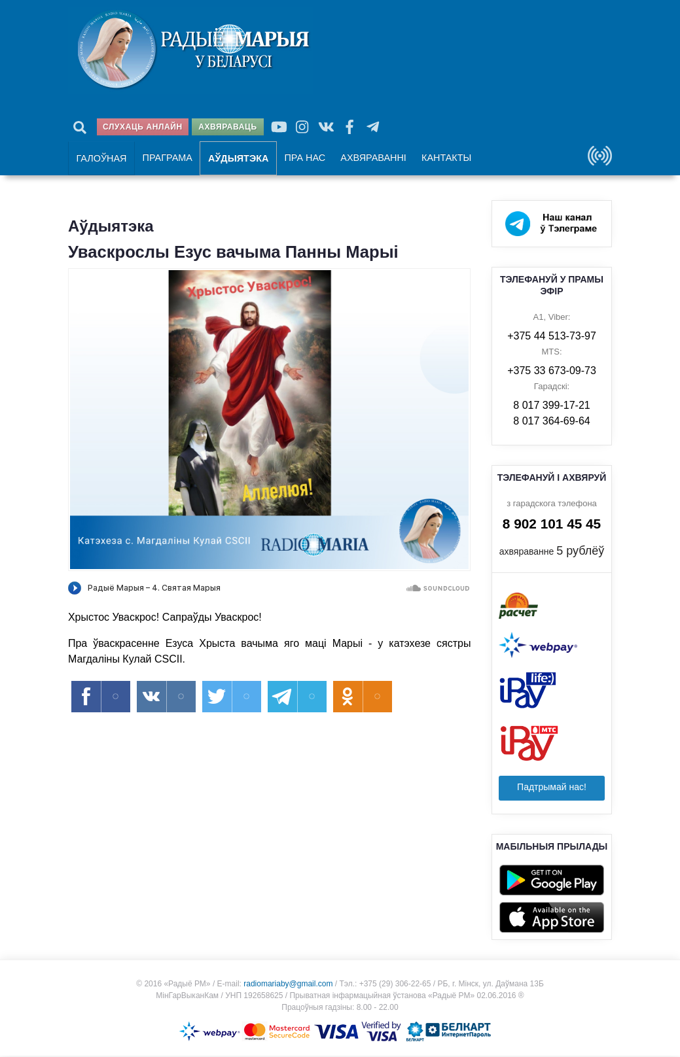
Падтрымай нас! (551, 788)
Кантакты (441, 158)
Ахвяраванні (370, 158)
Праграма (166, 158)
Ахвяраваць (227, 126)
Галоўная (101, 159)
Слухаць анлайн (143, 126)
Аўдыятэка (236, 159)
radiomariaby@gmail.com (287, 985)
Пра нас (302, 158)
